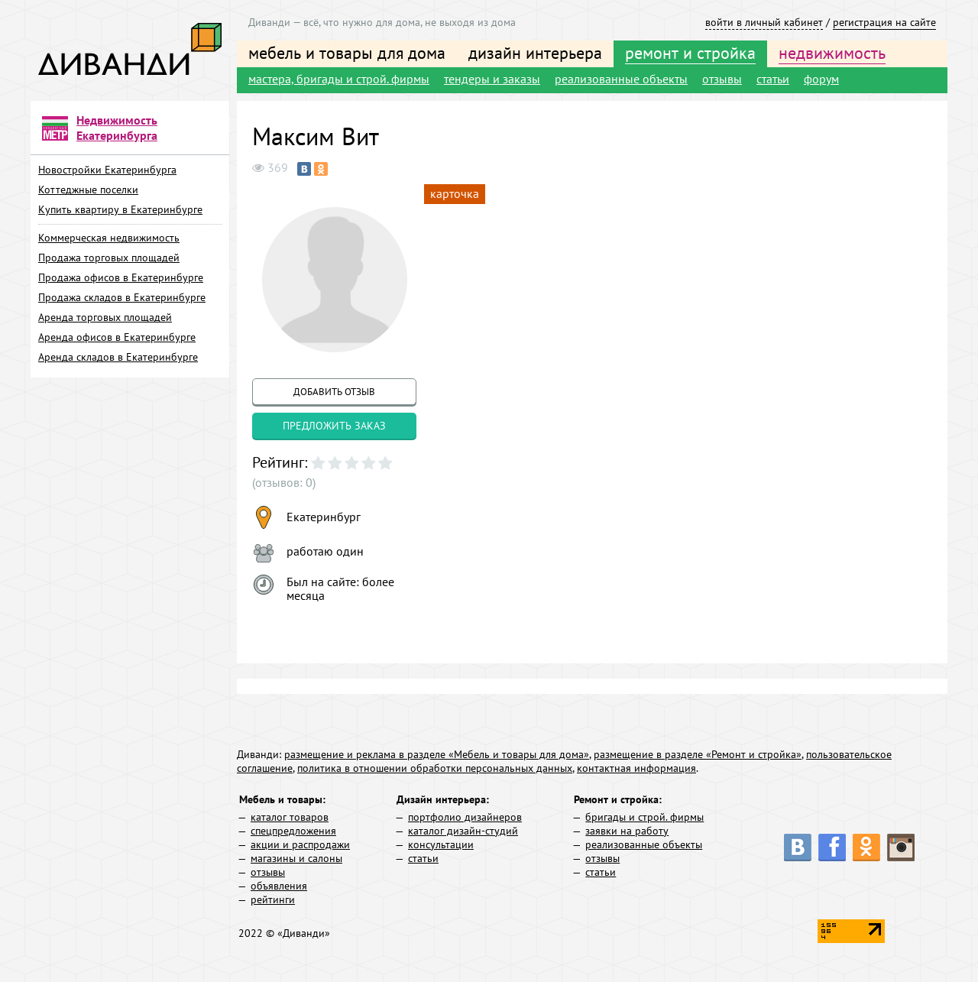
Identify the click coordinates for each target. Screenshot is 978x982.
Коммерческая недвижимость (109, 238)
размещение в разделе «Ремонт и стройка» (698, 754)
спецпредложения (293, 831)
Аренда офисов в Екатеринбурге (117, 337)
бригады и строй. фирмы (644, 817)
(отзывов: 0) (284, 482)
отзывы (722, 78)
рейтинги (273, 899)
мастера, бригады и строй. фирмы (338, 78)
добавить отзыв (334, 391)
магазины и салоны (296, 858)
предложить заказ (334, 426)
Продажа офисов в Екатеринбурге (120, 277)
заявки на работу (627, 831)
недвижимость (832, 52)
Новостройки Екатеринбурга (107, 170)
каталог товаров (290, 817)
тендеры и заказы (492, 78)
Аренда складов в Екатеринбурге (118, 357)
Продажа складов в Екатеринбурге (122, 297)
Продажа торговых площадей (109, 257)
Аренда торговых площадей (105, 317)
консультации (441, 844)
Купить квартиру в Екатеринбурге (120, 209)
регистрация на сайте (884, 22)
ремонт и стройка (690, 52)
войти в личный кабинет (764, 22)
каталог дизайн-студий (463, 831)
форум (821, 78)
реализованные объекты (621, 78)
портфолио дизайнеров (465, 817)
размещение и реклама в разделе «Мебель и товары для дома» (436, 754)
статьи (772, 78)
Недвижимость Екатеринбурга (116, 127)
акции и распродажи (300, 844)
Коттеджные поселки (88, 189)
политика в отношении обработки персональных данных (434, 768)
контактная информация (636, 768)
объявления (279, 886)
